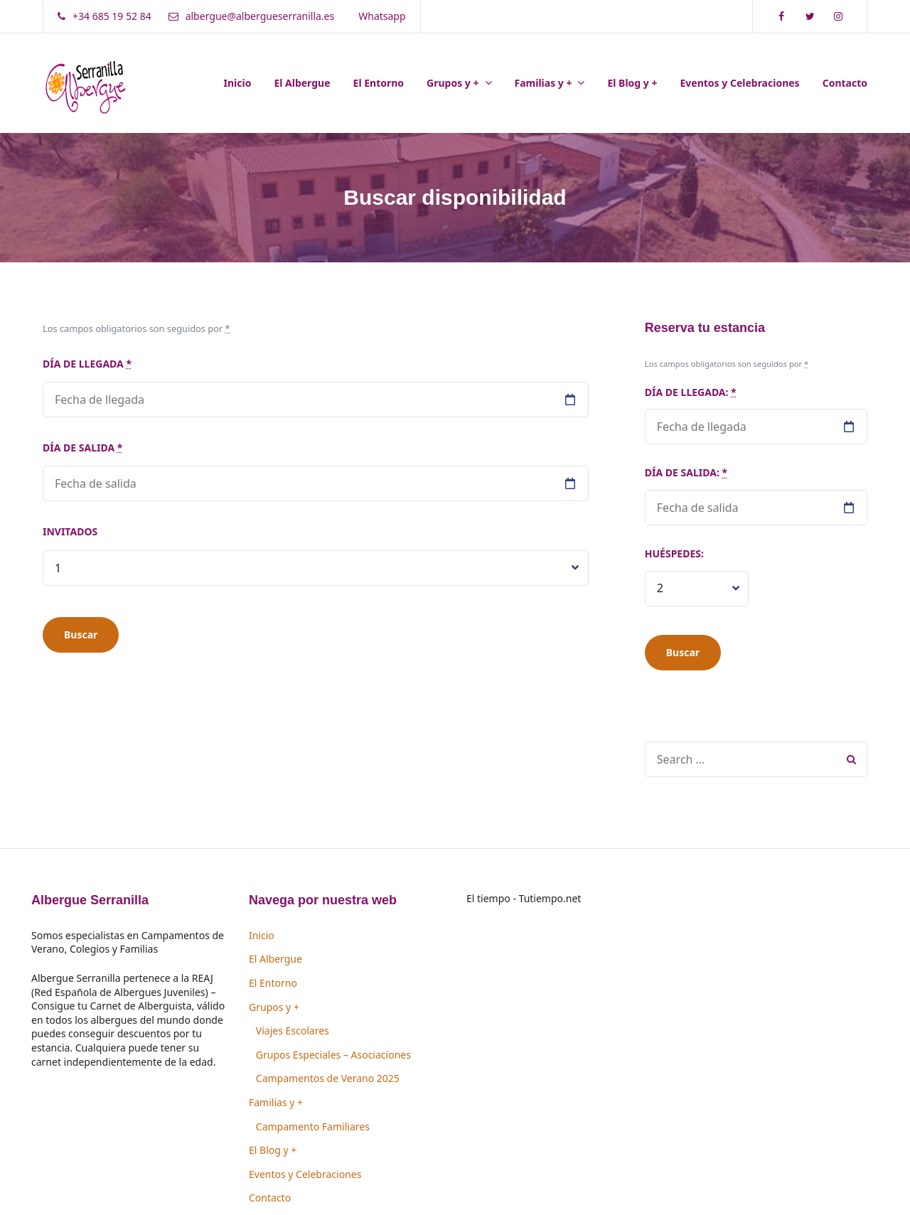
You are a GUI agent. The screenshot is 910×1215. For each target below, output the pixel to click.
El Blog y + (632, 83)
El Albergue (302, 83)
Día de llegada (87, 363)
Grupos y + (452, 83)
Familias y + (543, 83)
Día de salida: (686, 472)
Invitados (70, 531)
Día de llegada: (691, 392)
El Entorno (379, 83)
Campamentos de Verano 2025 (328, 1078)
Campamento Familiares (313, 1126)
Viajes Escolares (292, 1030)
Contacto (845, 83)
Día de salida (82, 447)
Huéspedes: (674, 553)
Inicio (238, 83)
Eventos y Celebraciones (739, 83)
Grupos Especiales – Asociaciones (333, 1054)
